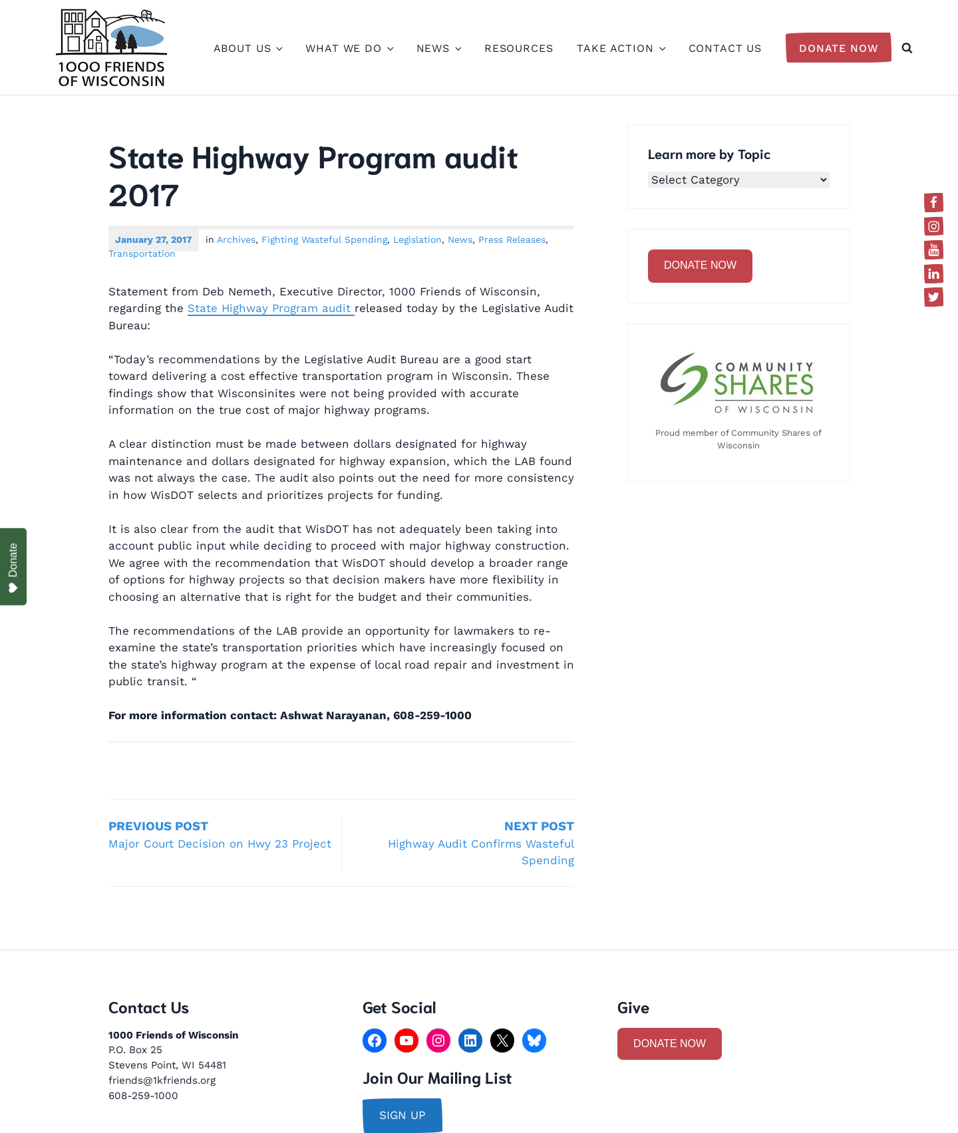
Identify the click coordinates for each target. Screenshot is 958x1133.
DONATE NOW (700, 265)
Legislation (417, 239)
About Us (248, 48)
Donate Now (839, 48)
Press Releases (512, 239)
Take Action (620, 48)
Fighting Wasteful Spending (324, 239)
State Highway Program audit (271, 308)
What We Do (349, 48)
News (438, 48)
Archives (236, 239)
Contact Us (725, 48)
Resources (519, 48)
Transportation (142, 253)
